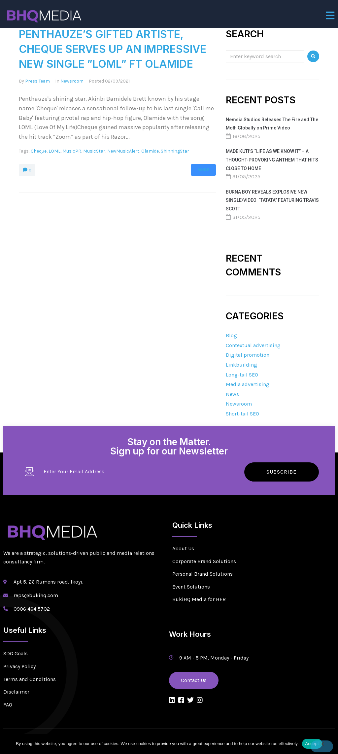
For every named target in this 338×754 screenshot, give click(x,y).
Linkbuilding (241, 365)
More (203, 170)
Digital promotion (247, 355)
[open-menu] (330, 15)
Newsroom (72, 81)
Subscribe (281, 472)
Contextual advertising (253, 345)
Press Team (37, 81)
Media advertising (247, 384)
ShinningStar (175, 151)
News (232, 394)
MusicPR (71, 151)
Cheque (39, 151)
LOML (54, 151)
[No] (322, 746)
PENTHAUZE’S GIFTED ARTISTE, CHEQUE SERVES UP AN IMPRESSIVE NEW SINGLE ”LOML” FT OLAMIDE (112, 49)
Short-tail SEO (242, 414)
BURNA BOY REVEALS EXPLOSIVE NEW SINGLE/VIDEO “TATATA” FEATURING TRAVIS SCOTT (272, 200)
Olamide (150, 151)
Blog (231, 335)
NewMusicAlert (123, 151)
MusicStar (94, 151)
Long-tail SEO (242, 375)
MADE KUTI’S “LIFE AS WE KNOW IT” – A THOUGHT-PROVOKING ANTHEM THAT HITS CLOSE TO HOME (272, 160)
